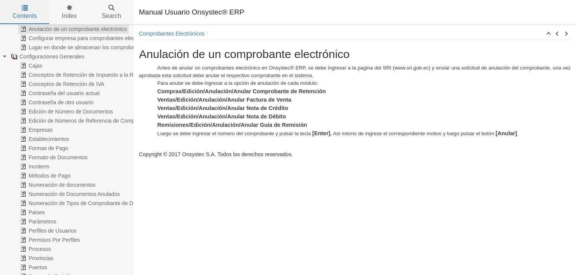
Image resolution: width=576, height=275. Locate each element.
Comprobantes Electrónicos (172, 34)
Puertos (33, 267)
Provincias (36, 258)
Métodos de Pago (45, 175)
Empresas (36, 129)
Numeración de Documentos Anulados (69, 194)
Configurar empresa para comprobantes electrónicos (86, 38)
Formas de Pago (43, 148)
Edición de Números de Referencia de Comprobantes (87, 120)
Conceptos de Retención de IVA (61, 84)
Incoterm (34, 166)
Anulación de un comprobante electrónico (73, 29)
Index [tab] (69, 12)
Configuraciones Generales (47, 56)
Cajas (30, 65)
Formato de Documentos (53, 157)
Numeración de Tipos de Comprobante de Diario (81, 203)
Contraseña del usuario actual (59, 93)
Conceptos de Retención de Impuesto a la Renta (81, 74)
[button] (548, 34)
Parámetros (37, 221)
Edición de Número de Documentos (66, 111)
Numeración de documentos (57, 184)
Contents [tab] (25, 12)
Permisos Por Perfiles (49, 239)
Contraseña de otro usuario (56, 102)
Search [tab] (111, 12)
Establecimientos (44, 139)
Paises (32, 212)
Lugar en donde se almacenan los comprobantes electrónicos (96, 47)
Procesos (35, 249)
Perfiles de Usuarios (47, 230)
